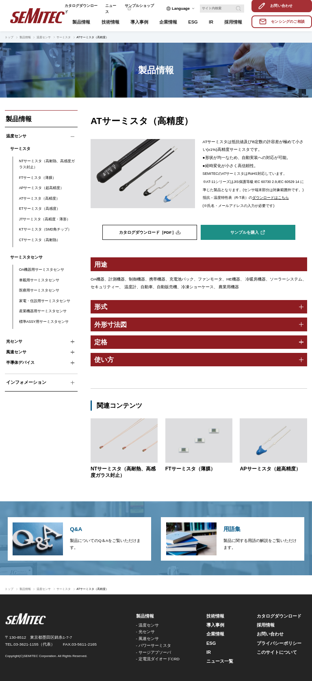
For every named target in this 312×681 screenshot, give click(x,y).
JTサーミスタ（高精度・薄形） (45, 219)
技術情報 (215, 616)
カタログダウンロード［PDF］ (147, 232)
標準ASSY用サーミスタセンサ (44, 322)
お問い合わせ (270, 633)
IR (208, 652)
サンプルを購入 (244, 232)
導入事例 (215, 624)
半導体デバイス (20, 362)
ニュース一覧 (219, 661)
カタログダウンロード (279, 616)
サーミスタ (63, 37)
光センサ (14, 341)
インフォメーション (26, 382)
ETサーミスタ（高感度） (39, 209)
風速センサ (16, 352)
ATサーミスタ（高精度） (39, 198)
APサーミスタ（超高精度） (41, 188)
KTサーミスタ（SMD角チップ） (45, 229)
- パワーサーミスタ (153, 645)
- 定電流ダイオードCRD (158, 659)
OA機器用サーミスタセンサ (42, 270)
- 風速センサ (147, 638)
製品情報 (25, 37)
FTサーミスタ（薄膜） (37, 178)
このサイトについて (277, 652)
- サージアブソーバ (153, 652)
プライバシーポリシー (279, 643)
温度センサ (44, 37)
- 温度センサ (147, 625)
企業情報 (215, 633)
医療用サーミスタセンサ (39, 290)
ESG (211, 643)
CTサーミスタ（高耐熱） (40, 240)
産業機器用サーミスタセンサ (43, 311)
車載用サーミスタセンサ (39, 280)
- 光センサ (145, 631)
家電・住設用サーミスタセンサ (44, 301)
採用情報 (266, 624)
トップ (9, 37)
